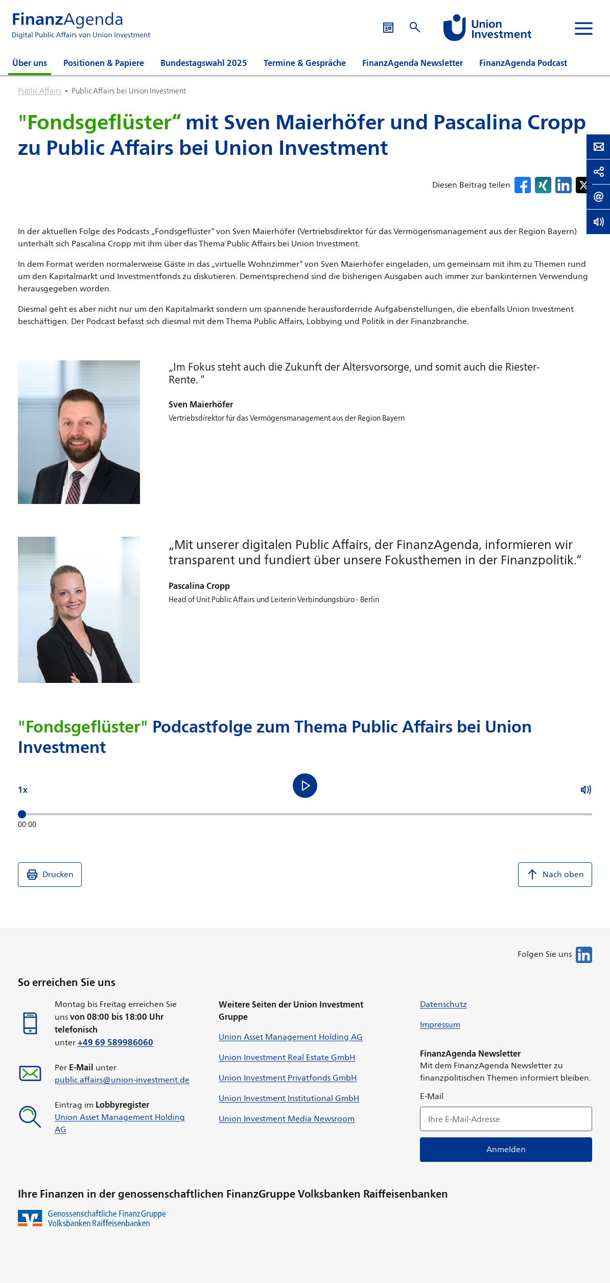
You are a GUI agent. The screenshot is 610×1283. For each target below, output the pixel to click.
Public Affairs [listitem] (39, 91)
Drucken (50, 874)
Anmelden (506, 1149)
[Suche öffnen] (481, 27)
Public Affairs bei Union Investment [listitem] (129, 91)
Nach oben (555, 874)
